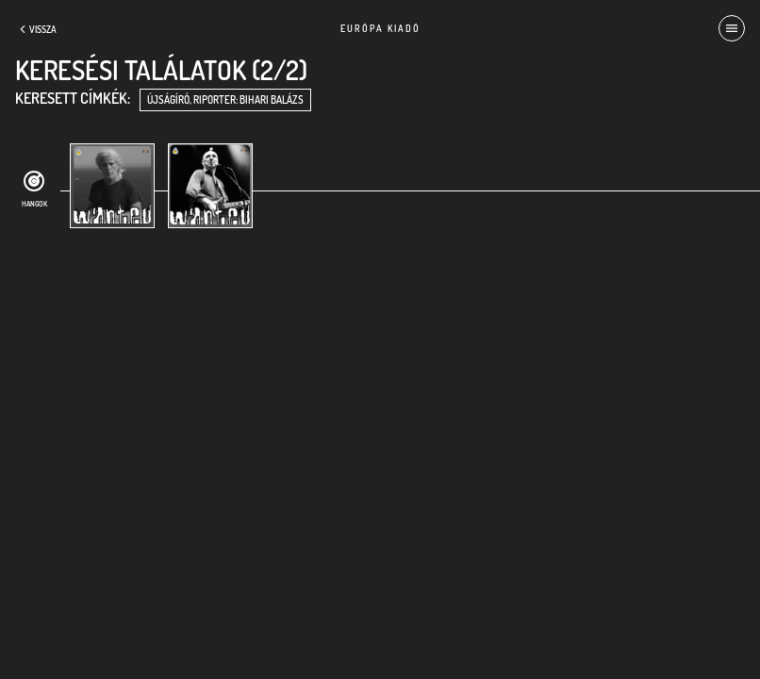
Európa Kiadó (380, 28)
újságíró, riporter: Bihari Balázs (225, 100)
